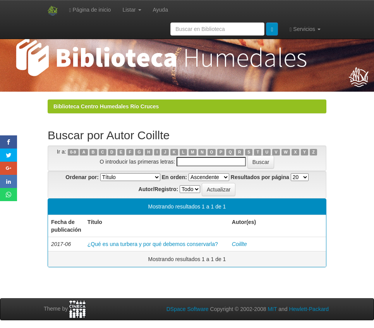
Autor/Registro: (158, 189)
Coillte (239, 244)
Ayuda (160, 10)
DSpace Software (187, 309)
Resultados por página (260, 177)
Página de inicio (90, 10)
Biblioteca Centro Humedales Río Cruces (106, 106)
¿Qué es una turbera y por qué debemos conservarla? (152, 244)
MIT (272, 309)
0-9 (73, 152)
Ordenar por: (82, 177)
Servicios (305, 29)
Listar (131, 10)
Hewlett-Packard (309, 309)
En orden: (174, 177)
